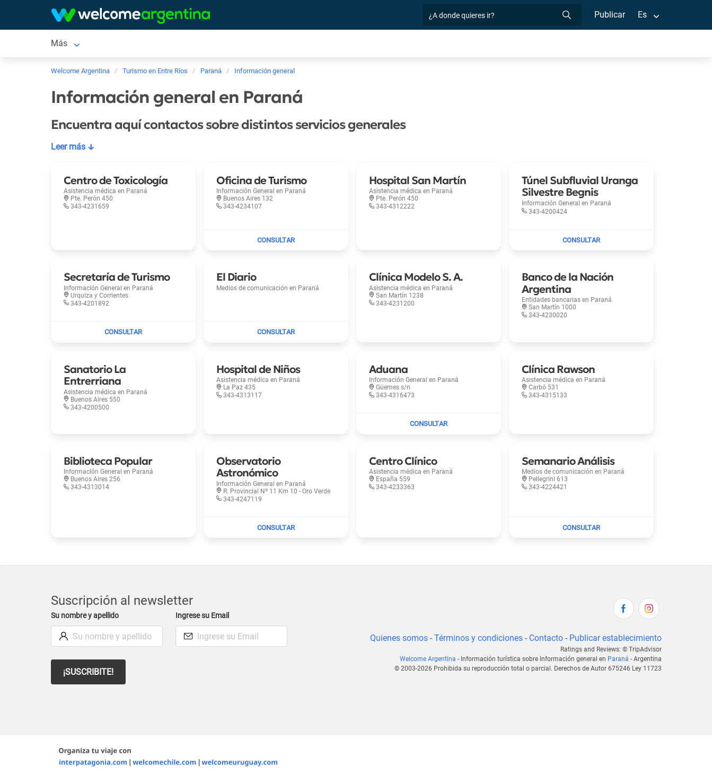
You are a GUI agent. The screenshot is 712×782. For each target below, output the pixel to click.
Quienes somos (395, 640)
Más (462, 44)
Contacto (544, 640)
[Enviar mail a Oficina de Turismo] (276, 242)
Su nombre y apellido (87, 617)
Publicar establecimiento (615, 640)
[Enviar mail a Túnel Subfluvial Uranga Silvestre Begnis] (581, 242)
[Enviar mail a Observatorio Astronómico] (276, 530)
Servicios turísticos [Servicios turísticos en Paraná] (292, 44)
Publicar (609, 15)
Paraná (619, 661)
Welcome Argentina (432, 661)
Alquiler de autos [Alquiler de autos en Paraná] (211, 44)
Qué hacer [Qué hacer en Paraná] (422, 44)
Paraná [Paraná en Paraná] (64, 44)
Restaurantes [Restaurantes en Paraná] (365, 44)
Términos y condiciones (476, 640)
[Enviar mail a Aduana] (428, 426)
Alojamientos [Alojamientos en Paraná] (121, 44)
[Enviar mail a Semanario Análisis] (581, 530)
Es (641, 15)
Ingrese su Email (203, 617)
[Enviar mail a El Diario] (276, 334)
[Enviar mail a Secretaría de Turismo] (123, 334)
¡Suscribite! (89, 674)
